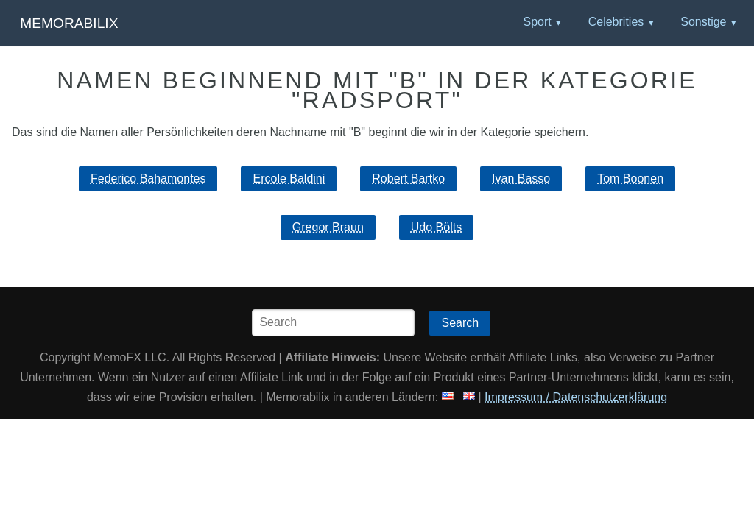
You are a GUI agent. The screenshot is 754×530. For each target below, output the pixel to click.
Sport (537, 21)
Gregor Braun (328, 227)
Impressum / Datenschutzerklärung (576, 397)
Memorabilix (69, 23)
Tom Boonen (630, 178)
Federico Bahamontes (148, 178)
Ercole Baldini (289, 178)
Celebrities (616, 21)
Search (460, 323)
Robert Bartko (408, 178)
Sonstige (703, 21)
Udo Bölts (436, 227)
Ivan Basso (521, 178)
